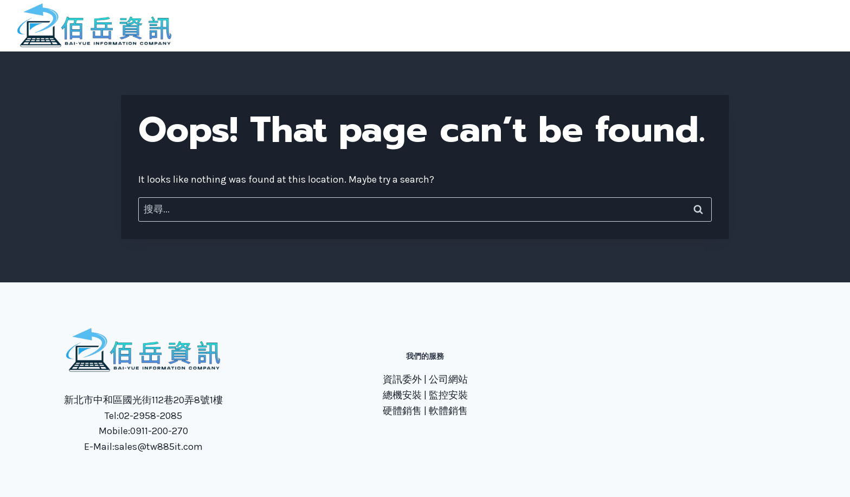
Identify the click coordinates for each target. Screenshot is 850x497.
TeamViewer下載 (793, 25)
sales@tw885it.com (158, 447)
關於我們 (572, 25)
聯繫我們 (673, 25)
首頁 (531, 25)
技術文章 (724, 25)
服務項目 (622, 25)
